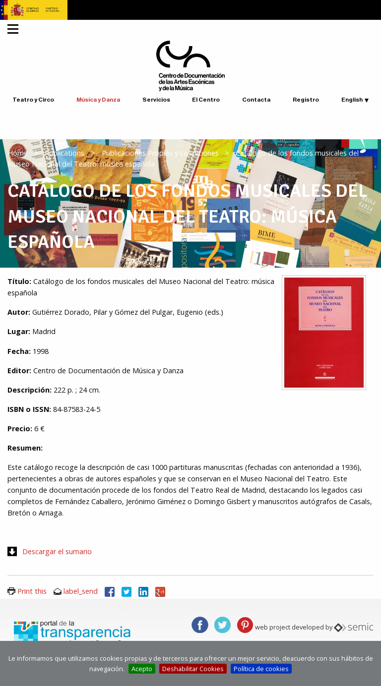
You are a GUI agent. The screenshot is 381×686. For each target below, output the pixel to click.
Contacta (256, 100)
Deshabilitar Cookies (193, 668)
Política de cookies (261, 668)
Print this (32, 591)
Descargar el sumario (57, 551)
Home (17, 153)
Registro (306, 100)
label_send (81, 591)
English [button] (352, 100)
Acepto (141, 668)
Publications (64, 153)
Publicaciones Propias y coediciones (160, 153)
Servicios (156, 100)
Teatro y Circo (33, 100)
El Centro (206, 100)
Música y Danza (98, 100)
